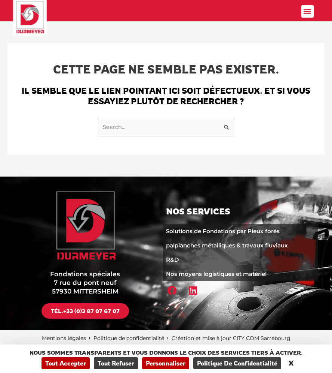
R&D (172, 259)
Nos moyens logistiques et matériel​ (216, 273)
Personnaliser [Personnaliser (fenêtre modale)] (165, 363)
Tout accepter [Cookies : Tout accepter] (65, 363)
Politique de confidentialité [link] (237, 363)
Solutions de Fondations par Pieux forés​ (223, 231)
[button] (307, 11)
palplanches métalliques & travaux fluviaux (227, 245)
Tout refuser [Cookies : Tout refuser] (116, 363)
